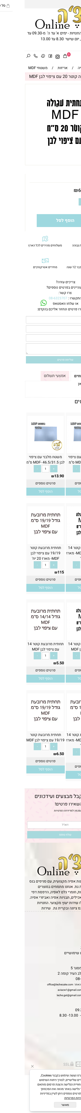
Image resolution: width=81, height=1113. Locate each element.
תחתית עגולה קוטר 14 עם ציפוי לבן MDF (60, 646)
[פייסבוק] (25, 56)
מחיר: (69, 190)
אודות (74, 931)
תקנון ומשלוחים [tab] (63, 376)
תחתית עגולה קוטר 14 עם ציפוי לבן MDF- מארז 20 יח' (60, 553)
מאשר (40, 1105)
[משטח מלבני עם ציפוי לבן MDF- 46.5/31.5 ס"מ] (21, 450)
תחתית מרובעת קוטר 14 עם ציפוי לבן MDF (21, 646)
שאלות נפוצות (68, 958)
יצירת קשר (71, 937)
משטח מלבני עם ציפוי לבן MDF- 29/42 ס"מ (60, 459)
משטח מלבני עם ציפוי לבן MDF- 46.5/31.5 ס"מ (21, 459)
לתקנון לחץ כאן (65, 383)
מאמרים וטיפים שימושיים (59, 953)
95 (76, 572)
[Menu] (77, 56)
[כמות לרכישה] (65, 202)
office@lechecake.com (35, 984)
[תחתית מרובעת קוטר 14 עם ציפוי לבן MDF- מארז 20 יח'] (60, 728)
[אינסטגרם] (33, 56)
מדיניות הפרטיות (38, 811)
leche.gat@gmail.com (45, 995)
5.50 (74, 663)
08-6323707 (33, 298)
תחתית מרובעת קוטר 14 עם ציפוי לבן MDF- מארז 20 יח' (60, 740)
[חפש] (3, 56)
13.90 (34, 476)
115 (36, 572)
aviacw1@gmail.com (45, 990)
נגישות (73, 942)
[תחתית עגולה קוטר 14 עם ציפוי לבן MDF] (60, 637)
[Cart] (40, 56)
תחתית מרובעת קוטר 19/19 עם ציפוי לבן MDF (21, 737)
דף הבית (72, 920)
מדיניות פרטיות (67, 947)
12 (76, 476)
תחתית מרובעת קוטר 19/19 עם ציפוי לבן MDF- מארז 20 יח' (21, 553)
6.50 (58, 190)
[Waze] (18, 56)
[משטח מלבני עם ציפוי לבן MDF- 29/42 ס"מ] (60, 450)
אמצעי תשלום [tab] (30, 376)
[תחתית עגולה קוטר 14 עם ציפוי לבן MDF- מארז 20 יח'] (60, 541)
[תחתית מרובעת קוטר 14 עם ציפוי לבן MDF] (21, 637)
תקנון (74, 926)
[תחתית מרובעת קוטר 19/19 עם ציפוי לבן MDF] (21, 728)
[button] (60, 491)
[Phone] (11, 56)
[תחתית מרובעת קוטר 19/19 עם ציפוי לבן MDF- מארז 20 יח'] (21, 541)
